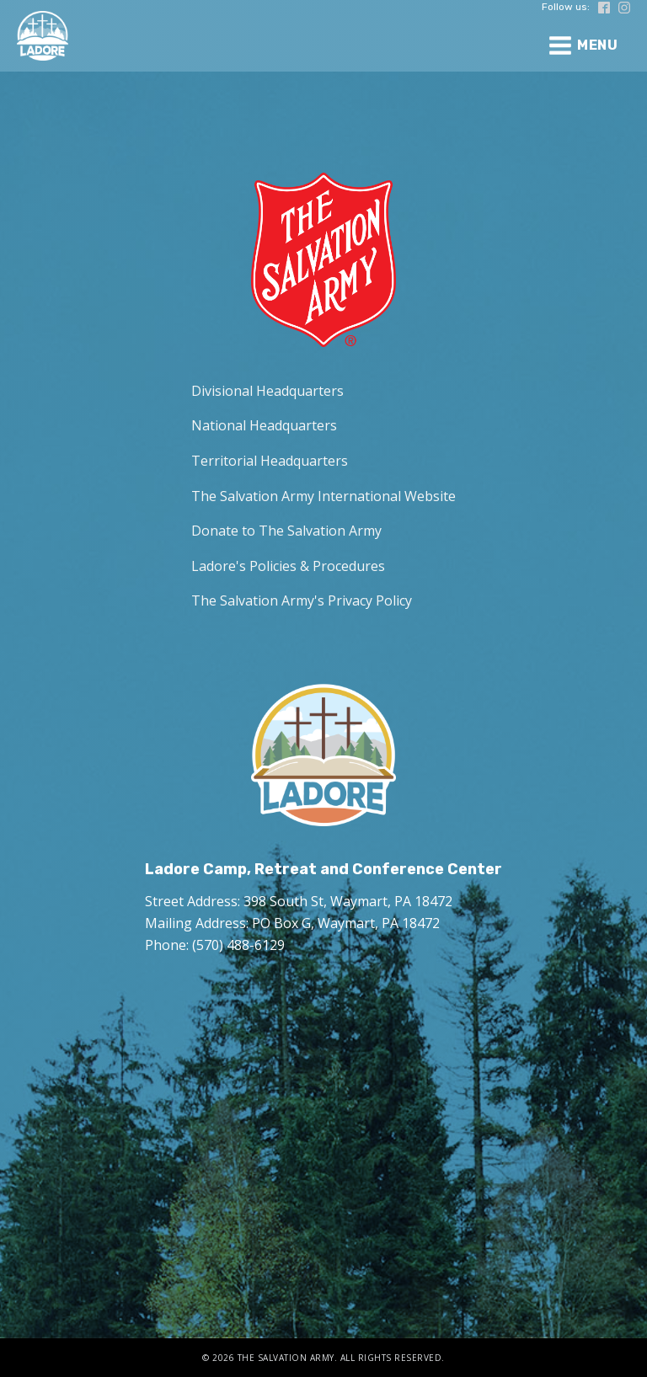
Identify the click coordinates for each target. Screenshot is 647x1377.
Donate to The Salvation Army (286, 530)
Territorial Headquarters (269, 460)
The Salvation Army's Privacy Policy (301, 600)
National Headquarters (264, 425)
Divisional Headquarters (267, 391)
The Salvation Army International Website (323, 496)
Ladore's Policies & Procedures (288, 566)
